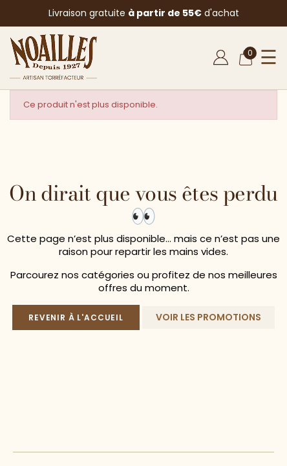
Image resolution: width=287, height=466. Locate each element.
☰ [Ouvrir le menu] (268, 57)
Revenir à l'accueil (75, 317)
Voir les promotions (208, 317)
